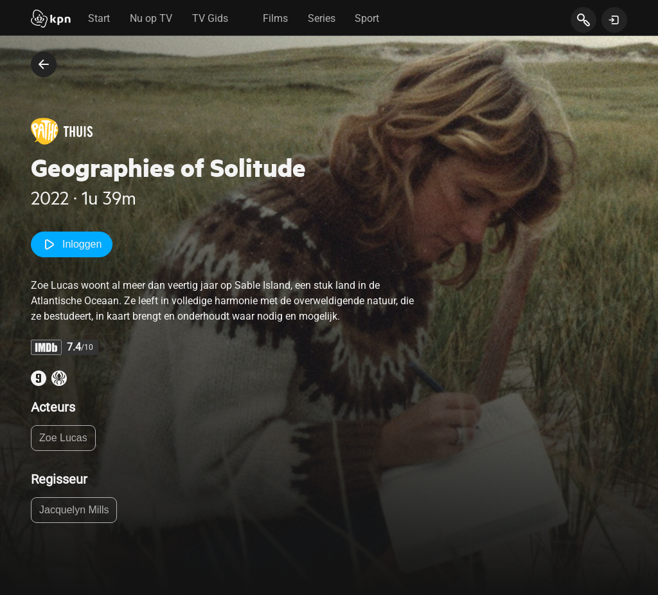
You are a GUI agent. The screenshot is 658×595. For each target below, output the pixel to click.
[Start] (50, 20)
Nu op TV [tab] (151, 18)
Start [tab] (99, 18)
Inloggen (72, 244)
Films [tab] (275, 18)
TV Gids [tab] (210, 18)
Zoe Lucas (63, 437)
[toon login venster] (614, 20)
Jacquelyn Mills (74, 509)
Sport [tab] (367, 18)
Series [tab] (321, 18)
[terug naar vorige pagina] (44, 64)
